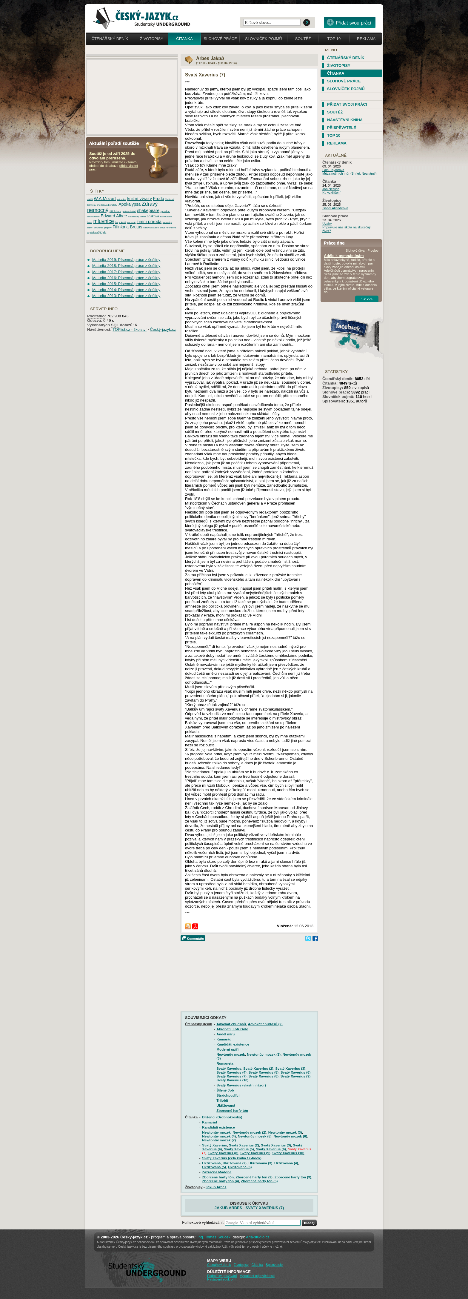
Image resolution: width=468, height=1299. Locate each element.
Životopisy (151, 38)
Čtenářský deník (110, 38)
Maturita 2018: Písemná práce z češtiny (126, 265)
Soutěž (303, 38)
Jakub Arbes (216, 1187)
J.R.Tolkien (115, 211)
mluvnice (103, 221)
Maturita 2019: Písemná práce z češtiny (126, 259)
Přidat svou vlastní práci (349, 22)
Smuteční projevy (102, 227)
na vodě (131, 222)
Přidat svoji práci (347, 104)
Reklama (366, 38)
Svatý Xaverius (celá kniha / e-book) (231, 1158)
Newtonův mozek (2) (264, 1054)
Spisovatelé (333, 401)
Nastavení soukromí (221, 1279)
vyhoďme (165, 211)
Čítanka (184, 38)
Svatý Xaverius (228, 1068)
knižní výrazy (139, 198)
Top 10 (334, 38)
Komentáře (195, 938)
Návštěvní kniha (345, 120)
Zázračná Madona (216, 1172)
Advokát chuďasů (231, 1024)
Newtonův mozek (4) (219, 1136)
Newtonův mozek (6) (290, 1136)
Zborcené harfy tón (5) (259, 1181)
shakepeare (148, 210)
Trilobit (222, 1100)
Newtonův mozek (230, 1054)
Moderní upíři (227, 1049)
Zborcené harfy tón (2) (254, 1177)
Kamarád (223, 1039)
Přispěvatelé (341, 127)
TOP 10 (333, 135)
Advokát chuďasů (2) (265, 1024)
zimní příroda (149, 221)
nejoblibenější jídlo (96, 232)
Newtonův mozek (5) (255, 1136)
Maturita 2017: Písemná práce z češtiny (126, 272)
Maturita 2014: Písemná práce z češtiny (126, 290)
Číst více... (366, 299)
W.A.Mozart (105, 198)
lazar (89, 222)
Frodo (158, 198)
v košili (122, 222)
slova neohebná (168, 227)
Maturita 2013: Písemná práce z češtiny (126, 295)
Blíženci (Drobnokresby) (222, 1117)
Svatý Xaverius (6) (296, 1072)
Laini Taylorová (333, 170)
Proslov (372, 250)
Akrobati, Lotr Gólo (232, 1029)
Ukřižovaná (225, 1105)
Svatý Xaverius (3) (290, 1068)
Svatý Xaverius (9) (296, 1076)
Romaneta (224, 1063)
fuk (116, 222)
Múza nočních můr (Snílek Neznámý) (349, 173)
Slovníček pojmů (263, 38)
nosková (153, 216)
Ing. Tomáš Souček (214, 1237)
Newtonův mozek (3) (285, 1132)
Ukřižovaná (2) (235, 1163)
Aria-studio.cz (258, 1237)
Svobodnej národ (137, 216)
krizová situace (151, 227)
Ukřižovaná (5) (214, 1167)
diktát (90, 199)
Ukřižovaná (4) (286, 1163)
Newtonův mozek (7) (219, 1140)
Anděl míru (225, 1034)
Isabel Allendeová (335, 208)
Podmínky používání (222, 1276)
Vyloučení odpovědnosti (257, 1276)
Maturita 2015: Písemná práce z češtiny (126, 284)
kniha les (121, 199)
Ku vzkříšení (331, 192)
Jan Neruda (330, 189)
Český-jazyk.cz (163, 329)
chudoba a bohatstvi (107, 205)
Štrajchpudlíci (227, 1095)
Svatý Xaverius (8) (264, 1076)
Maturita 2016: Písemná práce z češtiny (126, 278)
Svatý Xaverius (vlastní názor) (241, 1085)
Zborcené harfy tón (232, 1110)
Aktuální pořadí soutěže (116, 143)
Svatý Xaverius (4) (231, 1072)
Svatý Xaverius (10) (232, 1080)
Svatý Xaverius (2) (258, 1068)
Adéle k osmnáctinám (344, 255)
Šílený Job (225, 1090)
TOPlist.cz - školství (130, 329)
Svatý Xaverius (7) (231, 1076)
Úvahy (327, 223)
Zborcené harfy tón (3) (292, 1177)
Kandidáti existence (232, 1044)
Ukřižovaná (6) (240, 1167)
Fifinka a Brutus (127, 227)
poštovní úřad (129, 211)
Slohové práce (220, 38)
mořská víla (166, 216)
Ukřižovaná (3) (260, 1163)
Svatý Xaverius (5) (264, 1072)
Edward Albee (114, 215)
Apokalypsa (129, 204)
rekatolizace (93, 216)
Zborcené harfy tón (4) (220, 1181)
